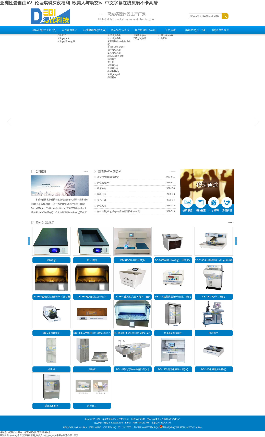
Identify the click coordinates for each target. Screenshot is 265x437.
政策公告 (101, 188)
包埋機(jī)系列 (114, 35)
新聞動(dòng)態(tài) (94, 30)
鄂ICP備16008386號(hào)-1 (146, 427)
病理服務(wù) (103, 182)
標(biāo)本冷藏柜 (115, 56)
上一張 (9, 121)
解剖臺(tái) (112, 65)
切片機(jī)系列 (114, 50)
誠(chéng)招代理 (195, 30)
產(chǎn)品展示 (120, 30)
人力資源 (170, 30)
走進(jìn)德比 (69, 30)
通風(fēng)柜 (113, 74)
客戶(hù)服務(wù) (145, 30)
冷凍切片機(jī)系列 (116, 47)
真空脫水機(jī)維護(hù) (108, 177)
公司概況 (61, 35)
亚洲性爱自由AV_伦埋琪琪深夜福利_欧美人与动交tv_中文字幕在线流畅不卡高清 (79, 2)
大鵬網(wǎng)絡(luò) (171, 419)
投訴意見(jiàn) (139, 35)
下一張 (256, 121)
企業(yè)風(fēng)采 (66, 41)
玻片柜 (110, 62)
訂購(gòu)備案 (140, 38)
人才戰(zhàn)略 (165, 35)
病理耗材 (111, 77)
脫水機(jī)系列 (114, 38)
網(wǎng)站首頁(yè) (44, 30)
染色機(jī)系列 (114, 53)
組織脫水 (101, 194)
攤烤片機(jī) (113, 71)
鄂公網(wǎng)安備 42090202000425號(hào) (180, 427)
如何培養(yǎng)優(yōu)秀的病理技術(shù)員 (118, 211)
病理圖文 (111, 59)
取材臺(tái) (112, 68)
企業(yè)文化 (63, 38)
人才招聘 (162, 38)
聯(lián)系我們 (220, 30)
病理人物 (101, 205)
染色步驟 (101, 200)
